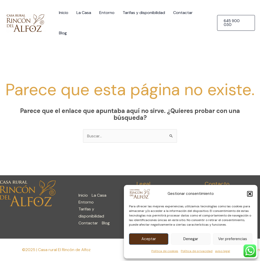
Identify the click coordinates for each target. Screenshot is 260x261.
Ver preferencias (232, 238)
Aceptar (148, 238)
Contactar (183, 12)
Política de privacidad (197, 251)
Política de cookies (164, 251)
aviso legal (222, 251)
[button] (249, 193)
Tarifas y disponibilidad (144, 12)
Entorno (107, 12)
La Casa (83, 12)
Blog (63, 33)
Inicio (63, 12)
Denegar (190, 238)
